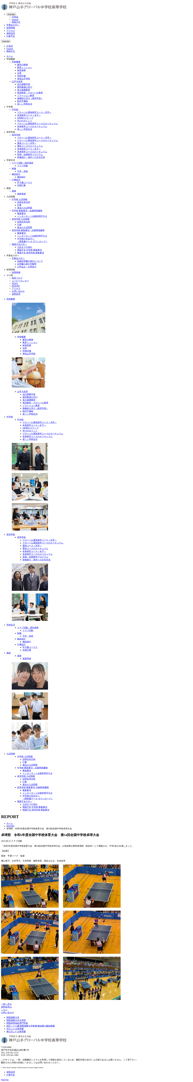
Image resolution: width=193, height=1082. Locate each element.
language (11, 14)
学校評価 (21, 76)
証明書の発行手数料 (26, 264)
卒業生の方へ (12, 25)
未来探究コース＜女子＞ (29, 115)
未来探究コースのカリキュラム (32, 126)
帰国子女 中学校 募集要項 (29, 250)
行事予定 (10, 36)
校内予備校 (22, 101)
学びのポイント (24, 121)
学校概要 (16, 62)
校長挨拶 (21, 70)
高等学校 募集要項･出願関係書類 (33, 787)
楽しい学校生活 (24, 104)
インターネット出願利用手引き (32, 216)
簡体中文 (16, 22)
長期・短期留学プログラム (30, 154)
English (15, 19)
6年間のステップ (25, 118)
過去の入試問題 (24, 208)
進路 (14, 191)
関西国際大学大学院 (16, 1020)
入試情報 (10, 754)
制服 (14, 168)
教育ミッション (24, 67)
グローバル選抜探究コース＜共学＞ (34, 112)
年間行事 (21, 185)
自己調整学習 (23, 84)
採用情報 (10, 28)
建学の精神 (22, 65)
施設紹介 (16, 174)
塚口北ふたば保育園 (16, 1031)
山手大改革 (17, 81)
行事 (19, 205)
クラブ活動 (22, 166)
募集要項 (21, 213)
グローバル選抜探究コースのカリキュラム (37, 123)
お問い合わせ (18, 291)
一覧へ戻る (6, 1004)
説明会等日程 (23, 202)
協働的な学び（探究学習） (30, 98)
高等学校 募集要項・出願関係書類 (28, 230)
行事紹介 (16, 180)
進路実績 (21, 194)
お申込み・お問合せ (26, 267)
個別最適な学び (24, 87)
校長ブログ (17, 278)
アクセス (10, 30)
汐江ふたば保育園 (15, 1029)
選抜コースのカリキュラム (30, 146)
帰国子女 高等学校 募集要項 (30, 253)
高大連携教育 (23, 90)
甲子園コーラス (24, 182)
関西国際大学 (12, 1017)
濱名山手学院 (23, 79)
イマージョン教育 (25, 95)
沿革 (19, 73)
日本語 (15, 17)
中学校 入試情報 (19, 199)
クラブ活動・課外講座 (22, 163)
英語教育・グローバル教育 (30, 93)
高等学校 (16, 135)
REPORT (16, 286)
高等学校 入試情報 (20, 219)
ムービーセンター (20, 281)
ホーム (9, 56)
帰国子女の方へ (19, 244)
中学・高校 (22, 171)
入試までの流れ (24, 247)
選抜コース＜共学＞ (26, 143)
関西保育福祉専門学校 (17, 1023)
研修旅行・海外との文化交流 (31, 157)
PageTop (5, 1080)
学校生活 (10, 625)
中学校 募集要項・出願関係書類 (27, 211)
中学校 (15, 109)
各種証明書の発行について (30, 261)
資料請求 (10, 33)
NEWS (15, 283)
